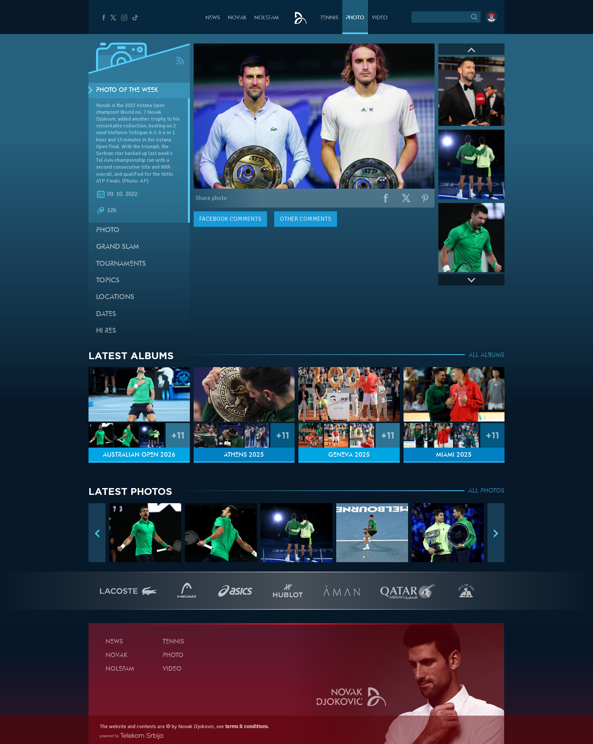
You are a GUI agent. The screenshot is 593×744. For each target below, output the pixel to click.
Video (380, 18)
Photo (355, 18)
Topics (108, 280)
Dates (106, 314)
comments (230, 219)
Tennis (329, 18)
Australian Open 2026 (139, 455)
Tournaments (121, 264)
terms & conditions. (247, 726)
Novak (237, 18)
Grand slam (117, 247)
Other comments (305, 219)
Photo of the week (127, 90)
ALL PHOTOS (486, 491)
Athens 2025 (244, 455)
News (212, 18)
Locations (115, 297)
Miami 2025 (454, 455)
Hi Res (106, 331)
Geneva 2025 (349, 455)
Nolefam (266, 18)
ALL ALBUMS (487, 355)
